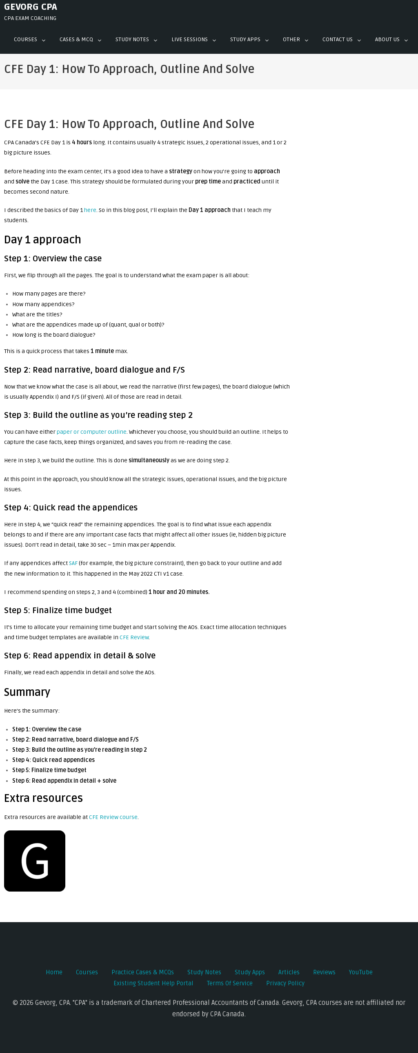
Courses (25, 39)
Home (54, 972)
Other (291, 39)
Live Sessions (189, 39)
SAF (73, 563)
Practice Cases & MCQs (142, 972)
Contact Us (337, 39)
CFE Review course (113, 817)
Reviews (324, 972)
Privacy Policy (285, 983)
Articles (289, 972)
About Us (387, 39)
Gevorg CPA (30, 7)
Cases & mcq (76, 39)
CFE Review (134, 637)
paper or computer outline (92, 431)
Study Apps (245, 39)
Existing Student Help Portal (153, 983)
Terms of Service (230, 983)
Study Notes (132, 39)
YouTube (361, 972)
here (90, 210)
